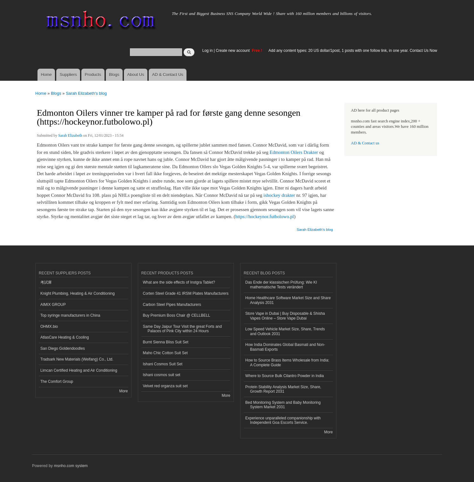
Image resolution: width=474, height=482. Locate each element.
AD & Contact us (365, 143)
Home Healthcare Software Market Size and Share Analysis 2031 (288, 300)
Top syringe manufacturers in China (70, 315)
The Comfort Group (56, 381)
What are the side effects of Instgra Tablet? (179, 282)
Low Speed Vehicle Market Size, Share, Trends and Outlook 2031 (285, 331)
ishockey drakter (279, 195)
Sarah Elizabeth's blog (86, 93)
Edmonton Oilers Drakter (294, 152)
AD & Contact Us (167, 74)
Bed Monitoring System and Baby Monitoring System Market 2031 (283, 404)
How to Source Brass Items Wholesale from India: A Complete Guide (287, 362)
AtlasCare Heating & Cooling (64, 337)
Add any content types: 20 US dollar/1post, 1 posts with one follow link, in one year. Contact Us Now (352, 50)
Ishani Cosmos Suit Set (163, 364)
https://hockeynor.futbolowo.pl (264, 216)
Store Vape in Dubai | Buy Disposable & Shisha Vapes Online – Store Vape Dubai (285, 315)
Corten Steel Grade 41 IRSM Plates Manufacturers (186, 293)
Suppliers (68, 74)
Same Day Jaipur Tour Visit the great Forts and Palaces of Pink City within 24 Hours (182, 328)
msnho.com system (71, 466)
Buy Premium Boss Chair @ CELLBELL (176, 315)
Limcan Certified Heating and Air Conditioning (78, 370)
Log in (207, 50)
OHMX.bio (49, 326)
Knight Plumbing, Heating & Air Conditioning (77, 293)
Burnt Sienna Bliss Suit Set (165, 342)
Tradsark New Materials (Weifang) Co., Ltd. (76, 359)
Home (46, 74)
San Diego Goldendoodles (62, 348)
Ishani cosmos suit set (161, 375)
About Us (135, 74)
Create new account (233, 50)
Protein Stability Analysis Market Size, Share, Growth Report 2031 (283, 389)
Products (93, 74)
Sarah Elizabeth (70, 135)
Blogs (114, 74)
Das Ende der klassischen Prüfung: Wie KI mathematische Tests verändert (281, 284)
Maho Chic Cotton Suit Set (165, 353)
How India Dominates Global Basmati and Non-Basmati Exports (285, 346)
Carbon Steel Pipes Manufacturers (172, 304)
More (123, 391)
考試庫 (46, 282)
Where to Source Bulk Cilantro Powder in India (284, 376)
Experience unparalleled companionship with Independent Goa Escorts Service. (283, 420)
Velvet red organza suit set (165, 386)
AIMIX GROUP (53, 304)
